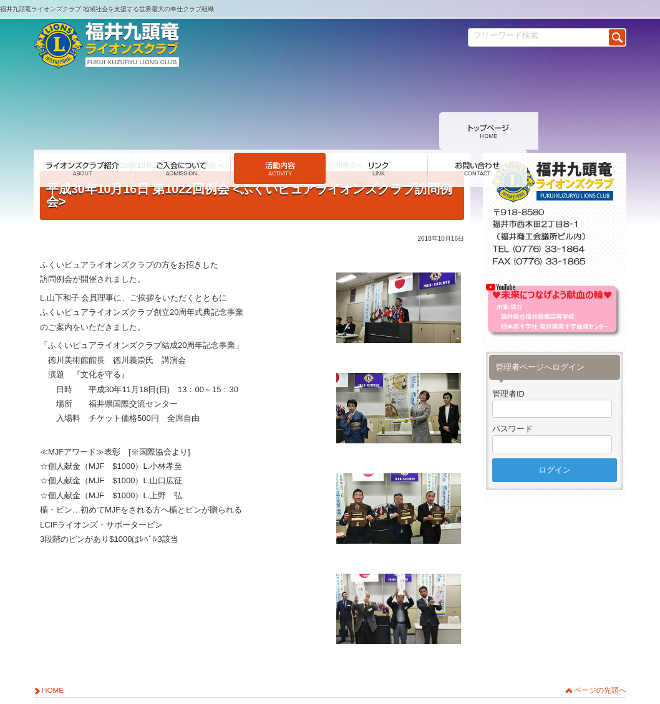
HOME (53, 656)
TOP (48, 131)
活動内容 (81, 131)
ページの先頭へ (600, 656)
